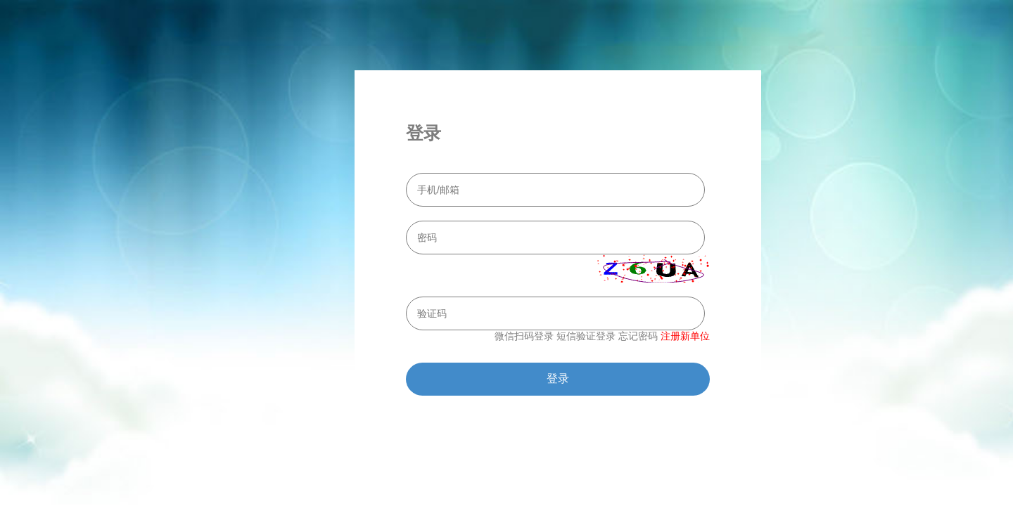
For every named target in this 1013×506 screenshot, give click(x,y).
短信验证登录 (586, 336)
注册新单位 (685, 336)
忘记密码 (638, 336)
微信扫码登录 (524, 336)
